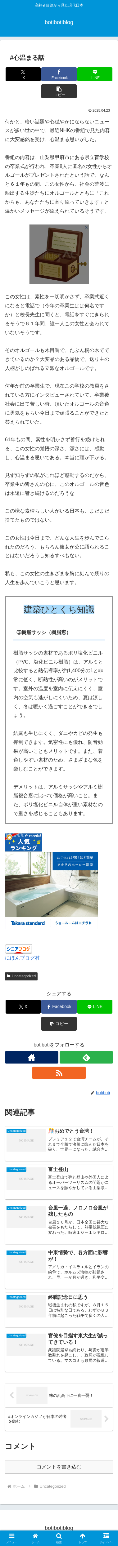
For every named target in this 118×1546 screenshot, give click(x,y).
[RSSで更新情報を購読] (59, 1073)
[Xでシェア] (23, 74)
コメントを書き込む (59, 1466)
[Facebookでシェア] (58, 74)
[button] (58, 91)
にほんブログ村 (22, 958)
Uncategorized (21, 976)
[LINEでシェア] (94, 74)
